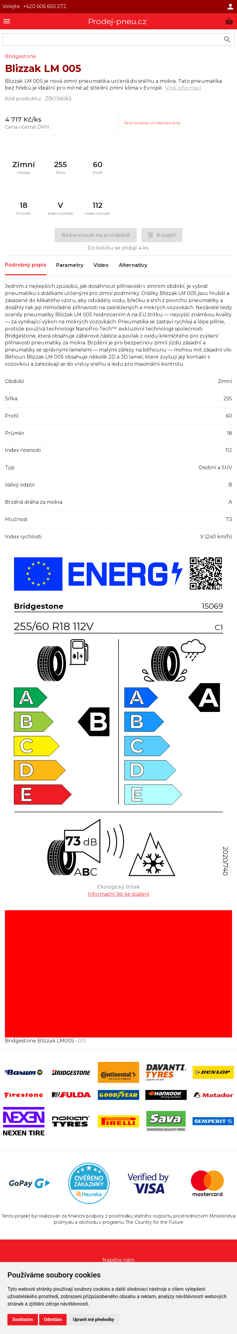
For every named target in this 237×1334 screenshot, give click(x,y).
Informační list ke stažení (118, 894)
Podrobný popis (25, 264)
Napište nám (118, 1260)
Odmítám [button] (53, 1319)
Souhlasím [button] (22, 1319)
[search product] (227, 39)
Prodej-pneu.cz (117, 21)
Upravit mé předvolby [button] (93, 1319)
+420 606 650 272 (44, 6)
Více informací (183, 88)
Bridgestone (20, 56)
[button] (229, 21)
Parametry (70, 265)
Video (101, 265)
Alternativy (133, 265)
